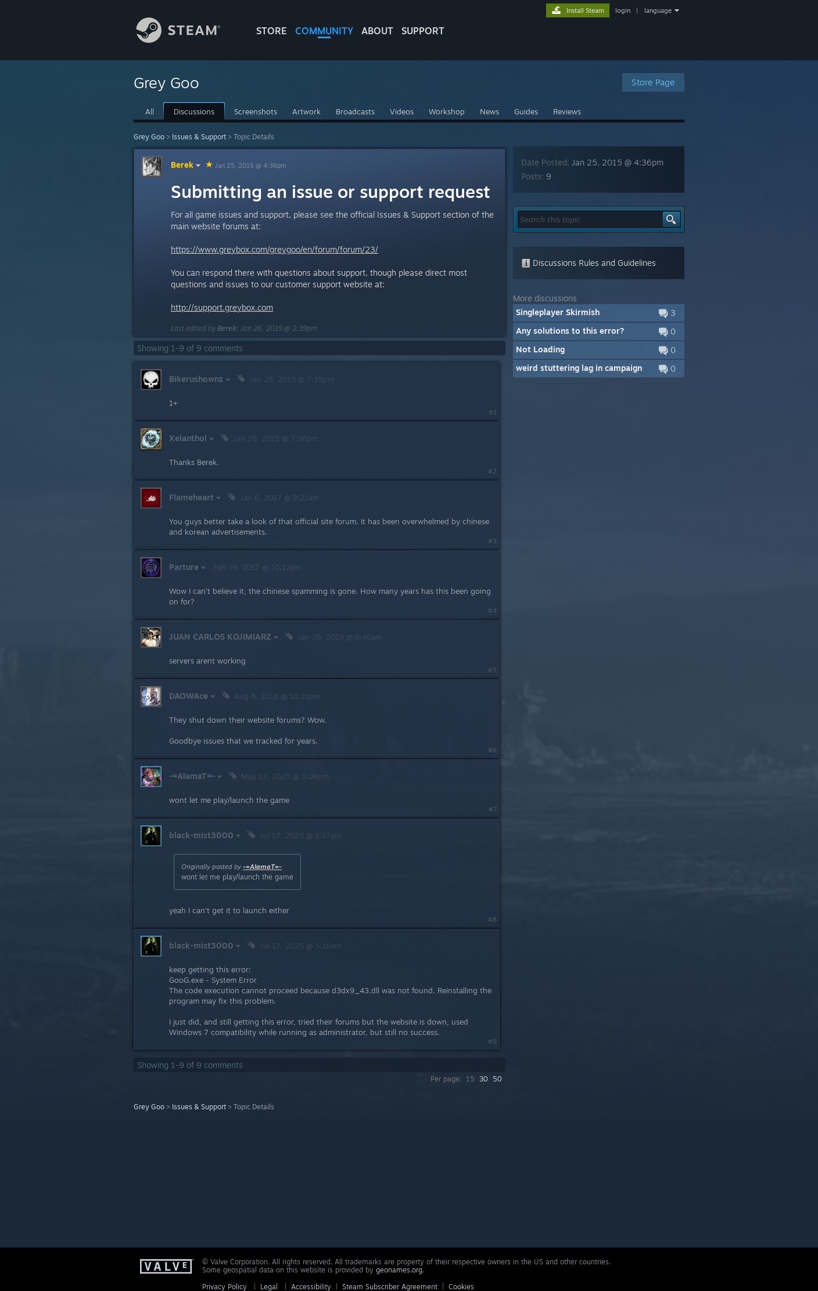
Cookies (461, 1286)
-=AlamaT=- (262, 867)
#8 (492, 919)
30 (483, 1078)
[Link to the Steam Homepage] (187, 40)
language (658, 10)
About (377, 31)
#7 (493, 809)
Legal (269, 1286)
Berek (187, 165)
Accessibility (311, 1286)
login (622, 10)
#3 (492, 541)
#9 (492, 1041)
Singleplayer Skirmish (558, 312)
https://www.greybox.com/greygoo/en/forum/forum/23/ (274, 249)
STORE (271, 31)
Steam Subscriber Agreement (389, 1286)
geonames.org (399, 1269)
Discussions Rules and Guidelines (588, 263)
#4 (492, 611)
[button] (598, 313)
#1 (493, 412)
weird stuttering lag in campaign (579, 368)
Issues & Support (199, 136)
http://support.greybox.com (222, 307)
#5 (492, 670)
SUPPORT (422, 31)
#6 (492, 750)
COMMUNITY (324, 31)
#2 (492, 471)
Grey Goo (149, 136)
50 (497, 1078)
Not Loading (540, 349)
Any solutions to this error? (570, 331)
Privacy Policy (224, 1286)
